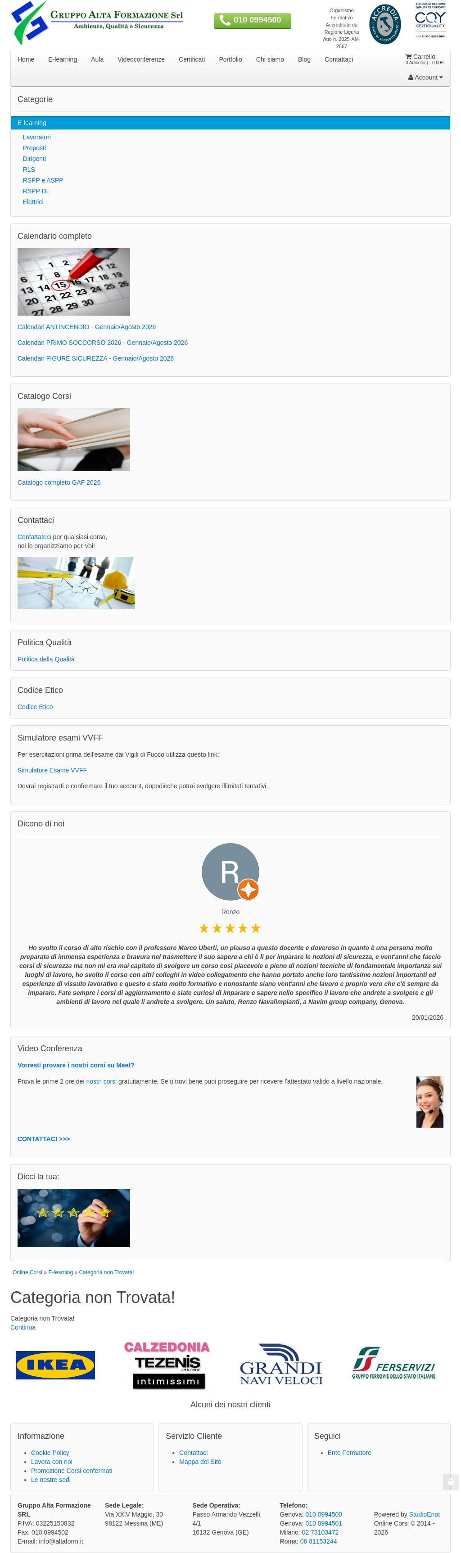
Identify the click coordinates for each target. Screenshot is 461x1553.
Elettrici (31, 201)
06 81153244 (318, 1541)
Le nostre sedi (51, 1479)
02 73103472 (320, 1532)
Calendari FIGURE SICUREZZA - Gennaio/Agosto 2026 (96, 358)
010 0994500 (257, 19)
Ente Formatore (349, 1452)
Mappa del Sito (200, 1461)
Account (425, 77)
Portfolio (230, 59)
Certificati (192, 59)
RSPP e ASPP (40, 180)
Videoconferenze (141, 59)
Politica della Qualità (46, 659)
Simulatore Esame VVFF (52, 770)
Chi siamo (270, 59)
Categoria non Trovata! (106, 1272)
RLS (26, 169)
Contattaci (339, 59)
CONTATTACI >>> (44, 1138)
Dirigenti (32, 158)
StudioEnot (424, 1514)
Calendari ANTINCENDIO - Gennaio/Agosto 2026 (87, 326)
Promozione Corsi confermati (72, 1470)
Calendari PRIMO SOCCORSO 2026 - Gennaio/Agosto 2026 (103, 342)
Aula (97, 59)
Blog (304, 59)
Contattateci (34, 536)
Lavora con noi (51, 1461)
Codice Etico (35, 706)
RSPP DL (34, 191)
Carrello (424, 59)
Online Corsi (27, 1272)
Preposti (32, 148)
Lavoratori (34, 137)
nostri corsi (101, 1081)
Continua (23, 1327)
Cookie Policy (50, 1452)
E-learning (62, 59)
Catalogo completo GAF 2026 (59, 482)
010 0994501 (323, 1523)
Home (26, 59)
